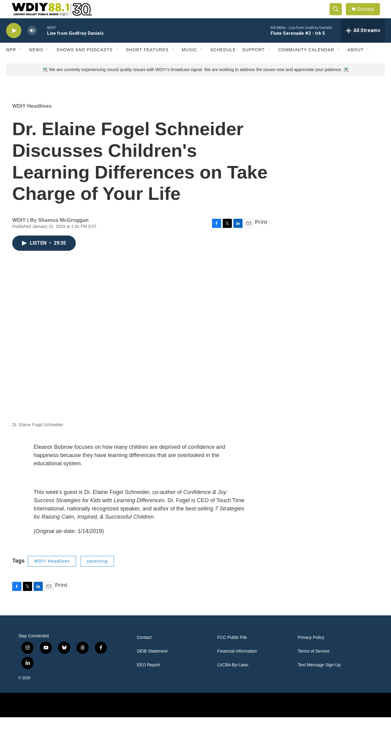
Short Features (147, 63)
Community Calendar (306, 63)
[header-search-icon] (338, 16)
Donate (369, 16)
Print (261, 235)
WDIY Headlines (32, 120)
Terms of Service (314, 665)
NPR (11, 63)
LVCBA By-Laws (232, 678)
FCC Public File (232, 651)
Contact (144, 651)
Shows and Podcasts (85, 63)
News (36, 63)
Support (253, 63)
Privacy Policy (311, 651)
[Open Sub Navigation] (20, 63)
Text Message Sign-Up (319, 678)
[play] (14, 44)
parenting (97, 574)
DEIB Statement (152, 665)
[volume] (32, 44)
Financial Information (237, 665)
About (355, 63)
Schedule (223, 63)
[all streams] (363, 44)
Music (189, 63)
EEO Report (148, 678)
